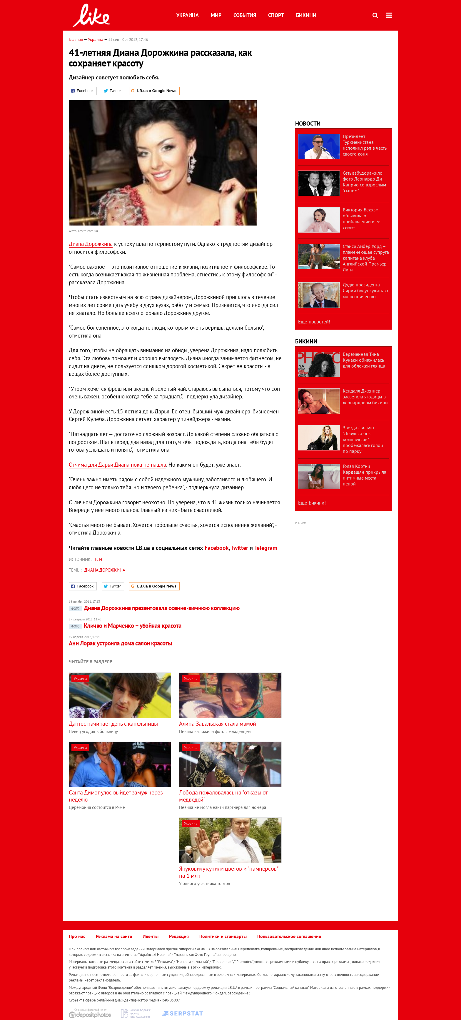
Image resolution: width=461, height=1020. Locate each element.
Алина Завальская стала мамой (217, 723)
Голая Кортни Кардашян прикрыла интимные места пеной (364, 475)
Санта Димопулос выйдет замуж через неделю (116, 796)
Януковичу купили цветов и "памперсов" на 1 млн (228, 872)
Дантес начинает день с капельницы (113, 723)
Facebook (217, 548)
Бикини (306, 15)
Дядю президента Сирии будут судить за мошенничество (365, 290)
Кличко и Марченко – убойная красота (125, 626)
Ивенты (150, 936)
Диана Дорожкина (91, 243)
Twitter (239, 548)
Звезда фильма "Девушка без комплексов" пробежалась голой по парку (363, 439)
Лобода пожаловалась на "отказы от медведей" (223, 796)
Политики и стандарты (223, 936)
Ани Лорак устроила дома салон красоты (120, 643)
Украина (187, 15)
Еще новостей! (314, 321)
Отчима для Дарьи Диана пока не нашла (117, 464)
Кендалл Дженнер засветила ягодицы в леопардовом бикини (365, 396)
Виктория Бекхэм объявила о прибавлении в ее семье (361, 218)
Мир (216, 15)
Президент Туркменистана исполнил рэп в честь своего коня (364, 145)
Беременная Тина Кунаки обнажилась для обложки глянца (364, 360)
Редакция (179, 936)
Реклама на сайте (114, 936)
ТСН (98, 559)
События (244, 15)
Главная (76, 39)
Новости (307, 123)
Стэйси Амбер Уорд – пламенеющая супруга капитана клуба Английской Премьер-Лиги (366, 258)
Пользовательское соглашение (289, 936)
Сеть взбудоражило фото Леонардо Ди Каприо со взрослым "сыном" (364, 181)
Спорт (276, 15)
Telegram (265, 548)
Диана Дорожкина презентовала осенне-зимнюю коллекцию (154, 608)
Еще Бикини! (312, 503)
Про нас (77, 936)
